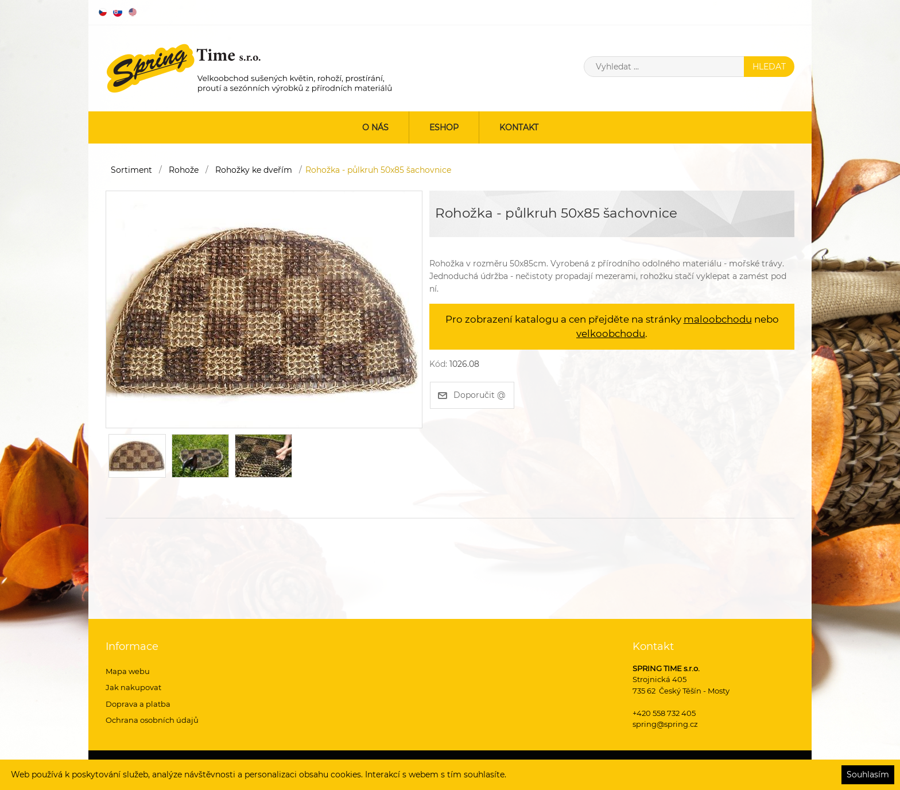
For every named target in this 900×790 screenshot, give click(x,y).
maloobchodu (718, 319)
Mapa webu (128, 671)
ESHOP (444, 127)
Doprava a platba (138, 703)
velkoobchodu (610, 333)
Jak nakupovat (133, 687)
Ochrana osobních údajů (152, 720)
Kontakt (518, 127)
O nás (375, 127)
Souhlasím (868, 774)
